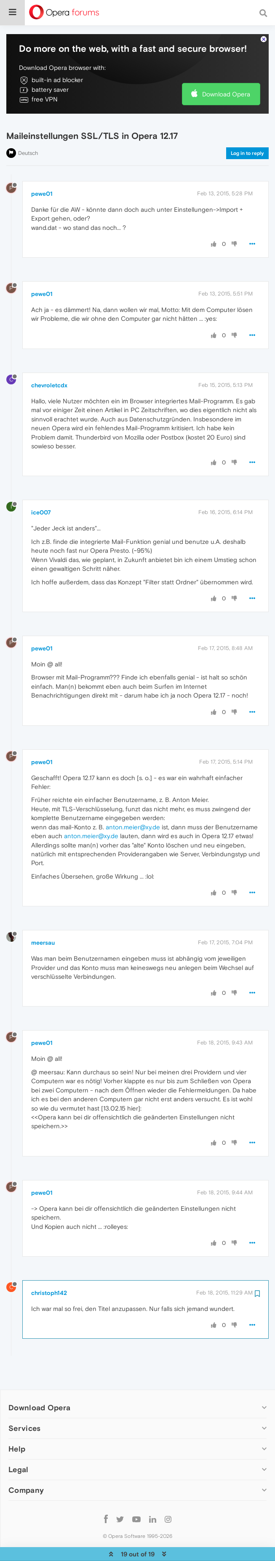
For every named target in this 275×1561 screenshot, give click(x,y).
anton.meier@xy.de (133, 801)
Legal (18, 1443)
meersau (43, 917)
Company (26, 1464)
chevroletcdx (49, 359)
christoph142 (49, 1267)
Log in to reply (247, 128)
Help (16, 1423)
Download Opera (226, 68)
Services (24, 1402)
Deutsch (28, 127)
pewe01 (42, 168)
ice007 (41, 486)
